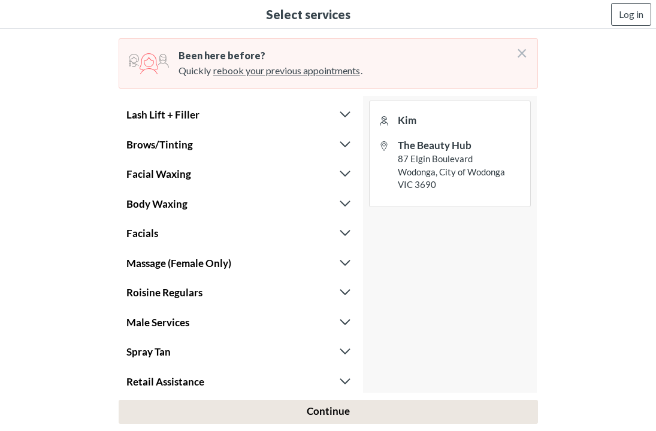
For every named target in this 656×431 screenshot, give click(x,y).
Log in (631, 14)
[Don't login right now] (518, 48)
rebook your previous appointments (286, 70)
